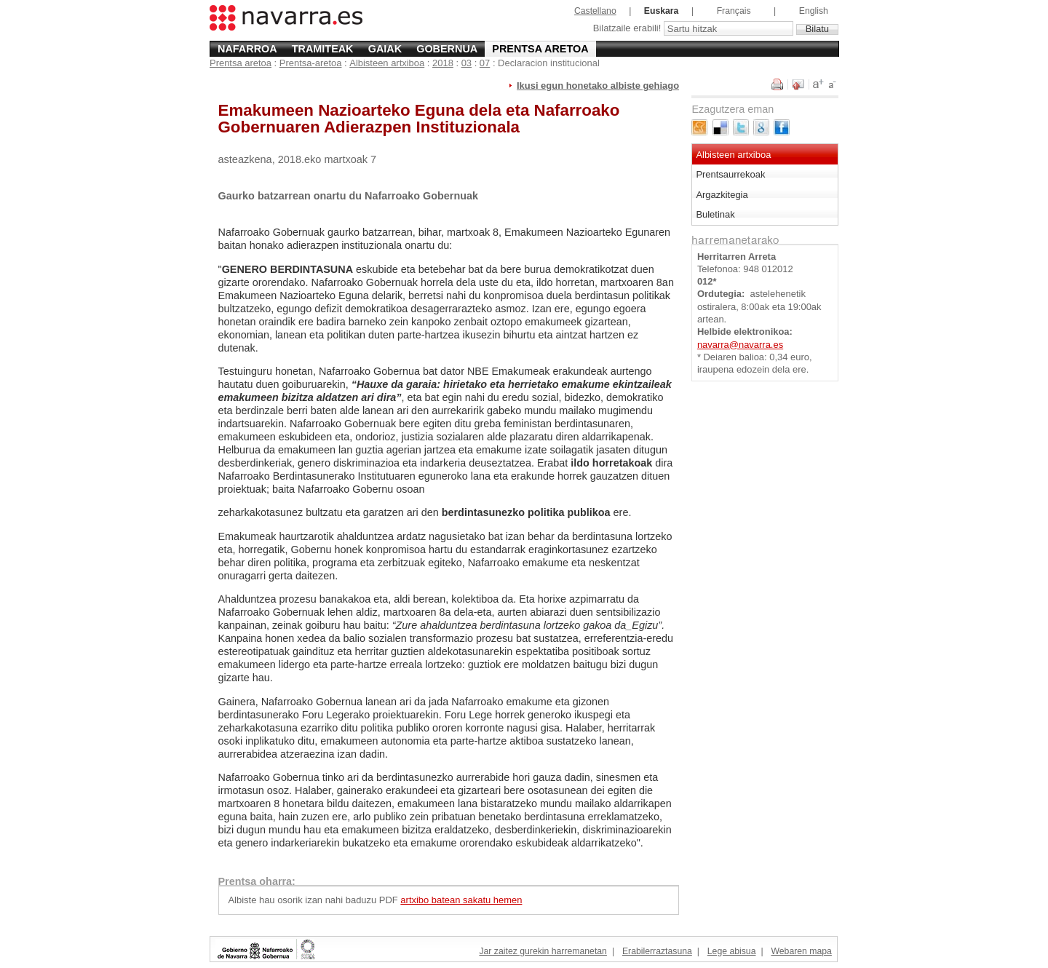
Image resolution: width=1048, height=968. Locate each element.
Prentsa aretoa (540, 49)
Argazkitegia (721, 194)
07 (485, 62)
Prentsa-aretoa (310, 62)
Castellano (595, 11)
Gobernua (446, 49)
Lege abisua (731, 951)
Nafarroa (247, 49)
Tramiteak (323, 49)
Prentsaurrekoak (730, 174)
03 (466, 62)
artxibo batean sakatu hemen (461, 899)
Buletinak (715, 214)
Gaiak (385, 49)
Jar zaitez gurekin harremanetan (542, 951)
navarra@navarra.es (740, 344)
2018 (442, 62)
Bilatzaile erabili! (628, 28)
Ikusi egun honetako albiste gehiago (598, 85)
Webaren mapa (801, 951)
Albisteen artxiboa (386, 62)
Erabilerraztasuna (657, 951)
